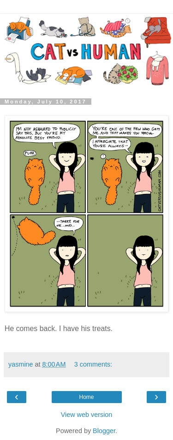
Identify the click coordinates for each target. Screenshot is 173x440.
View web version (87, 414)
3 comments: (93, 364)
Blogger (104, 430)
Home (86, 397)
